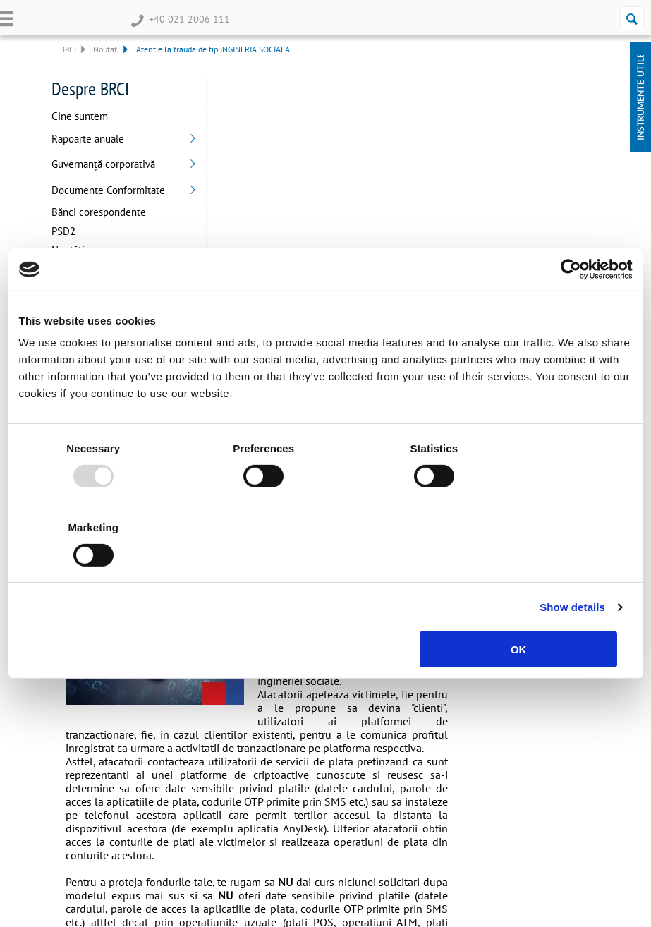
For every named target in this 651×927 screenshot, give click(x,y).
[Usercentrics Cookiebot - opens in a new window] (571, 309)
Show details (572, 568)
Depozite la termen (88, 750)
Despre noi (297, 736)
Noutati (105, 49)
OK (531, 610)
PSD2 (63, 232)
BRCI (67, 49)
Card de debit (76, 764)
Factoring (182, 793)
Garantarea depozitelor (433, 816)
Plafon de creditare (200, 764)
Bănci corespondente (98, 213)
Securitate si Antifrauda (433, 788)
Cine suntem (79, 117)
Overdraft (69, 736)
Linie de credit (191, 750)
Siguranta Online (421, 802)
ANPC (400, 774)
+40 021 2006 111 (178, 19)
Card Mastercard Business (212, 807)
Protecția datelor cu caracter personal (426, 754)
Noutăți (67, 250)
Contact (290, 807)
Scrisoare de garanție (203, 778)
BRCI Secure (300, 793)
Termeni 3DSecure (425, 736)
